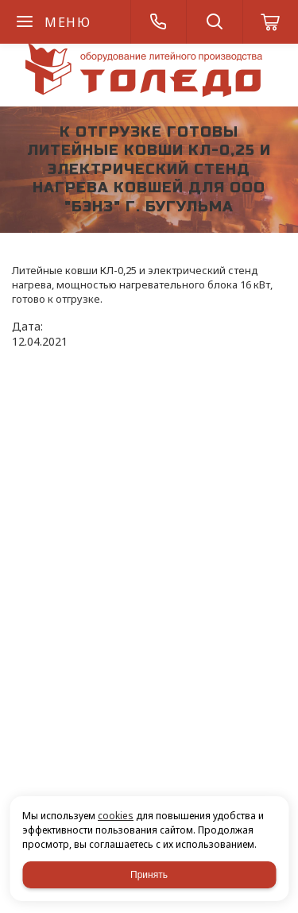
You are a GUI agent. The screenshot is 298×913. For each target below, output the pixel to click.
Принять (149, 874)
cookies (116, 815)
